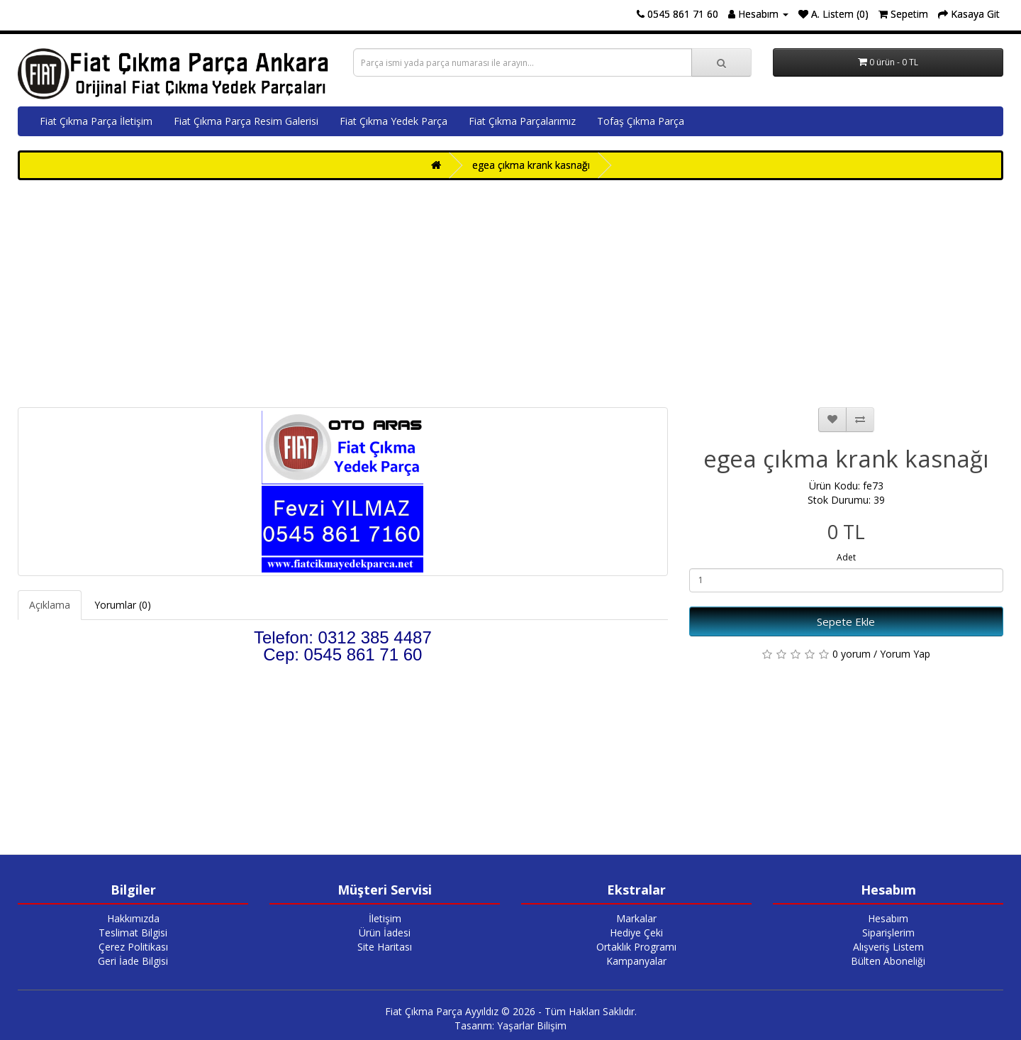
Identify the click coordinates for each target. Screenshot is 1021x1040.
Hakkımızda (133, 918)
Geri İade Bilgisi (133, 961)
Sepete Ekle (846, 621)
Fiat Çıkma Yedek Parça (393, 121)
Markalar (636, 918)
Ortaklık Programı (636, 946)
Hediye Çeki (636, 932)
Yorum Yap (905, 653)
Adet (846, 557)
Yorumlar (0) (122, 605)
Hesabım (888, 918)
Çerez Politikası (133, 946)
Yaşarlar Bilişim (532, 1025)
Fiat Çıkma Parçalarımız (522, 121)
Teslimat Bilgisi (133, 932)
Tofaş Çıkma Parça (640, 121)
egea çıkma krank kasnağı (531, 165)
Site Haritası (384, 946)
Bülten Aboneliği (888, 961)
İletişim (385, 918)
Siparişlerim (888, 932)
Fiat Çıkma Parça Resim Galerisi (246, 121)
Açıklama (49, 605)
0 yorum (851, 653)
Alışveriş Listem (888, 946)
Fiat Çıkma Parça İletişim (96, 121)
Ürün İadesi (385, 932)
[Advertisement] (510, 293)
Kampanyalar (636, 961)
